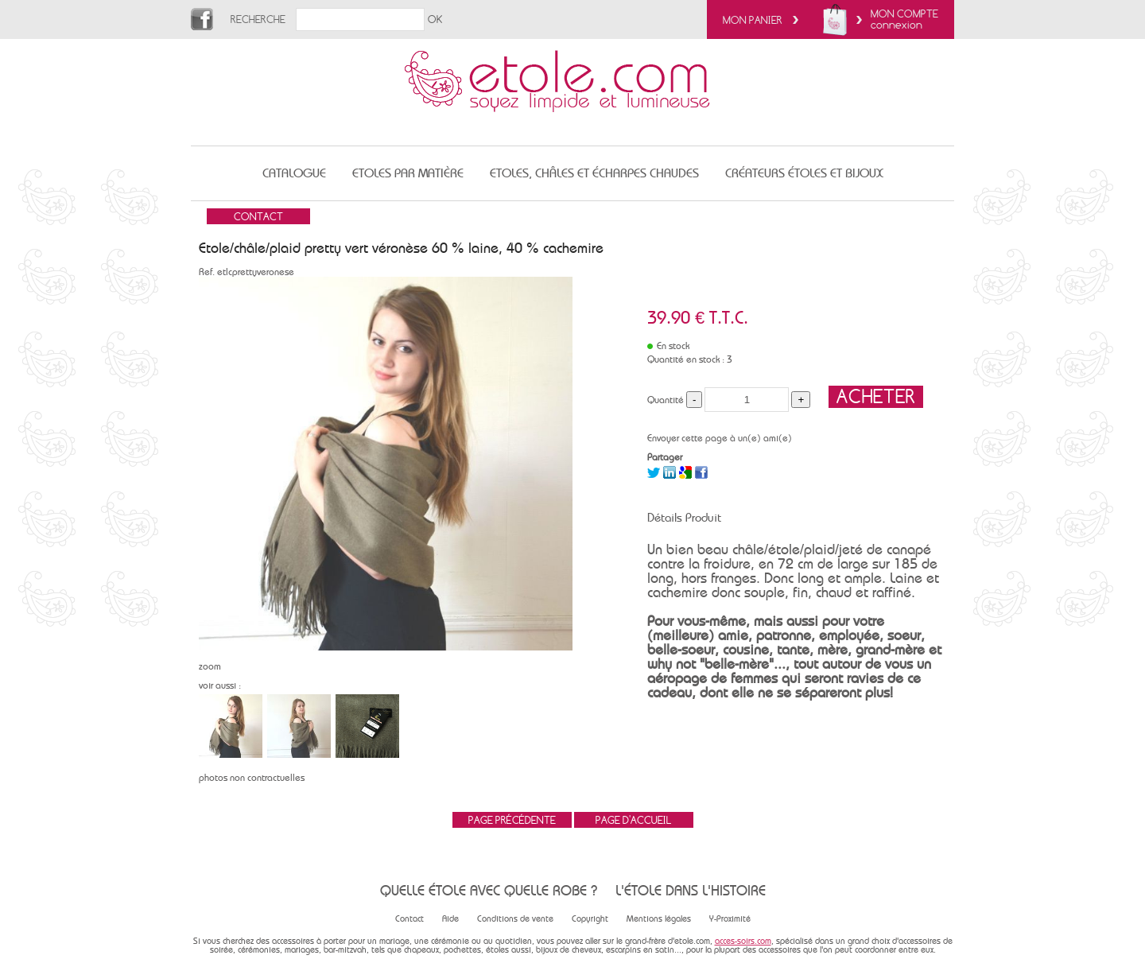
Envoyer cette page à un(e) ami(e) (719, 438)
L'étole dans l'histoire (690, 890)
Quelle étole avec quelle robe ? (488, 890)
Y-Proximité (730, 919)
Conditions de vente (515, 919)
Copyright (590, 919)
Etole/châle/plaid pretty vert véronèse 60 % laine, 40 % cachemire (401, 247)
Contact (409, 919)
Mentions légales (659, 919)
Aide (450, 919)
